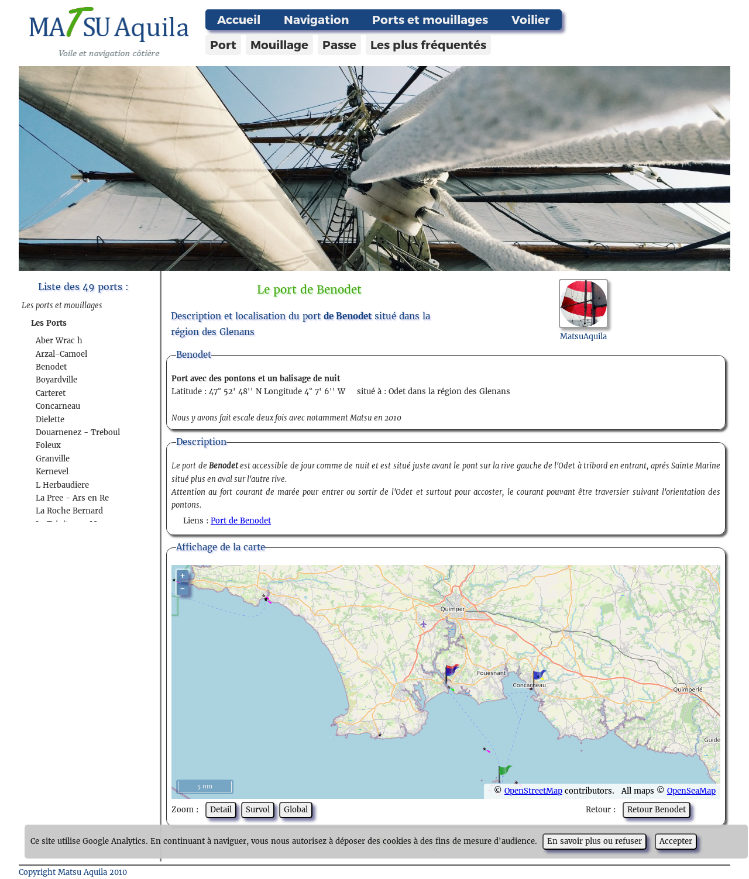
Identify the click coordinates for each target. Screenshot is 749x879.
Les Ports (49, 323)
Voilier (530, 19)
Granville (53, 459)
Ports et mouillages (430, 19)
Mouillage (279, 44)
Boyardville (56, 380)
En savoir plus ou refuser (594, 841)
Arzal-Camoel (61, 354)
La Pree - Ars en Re (72, 498)
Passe (339, 44)
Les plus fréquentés (428, 44)
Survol (258, 810)
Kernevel (52, 472)
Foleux (48, 445)
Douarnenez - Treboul (78, 432)
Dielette (50, 420)
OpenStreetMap (533, 791)
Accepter (675, 841)
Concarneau (58, 406)
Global (296, 810)
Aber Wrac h (59, 341)
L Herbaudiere (62, 485)
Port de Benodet (241, 521)
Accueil (238, 19)
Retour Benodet (656, 810)
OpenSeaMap (691, 791)
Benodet (51, 367)
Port (223, 44)
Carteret (51, 393)
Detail (221, 810)
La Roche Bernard (69, 511)
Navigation (316, 19)
